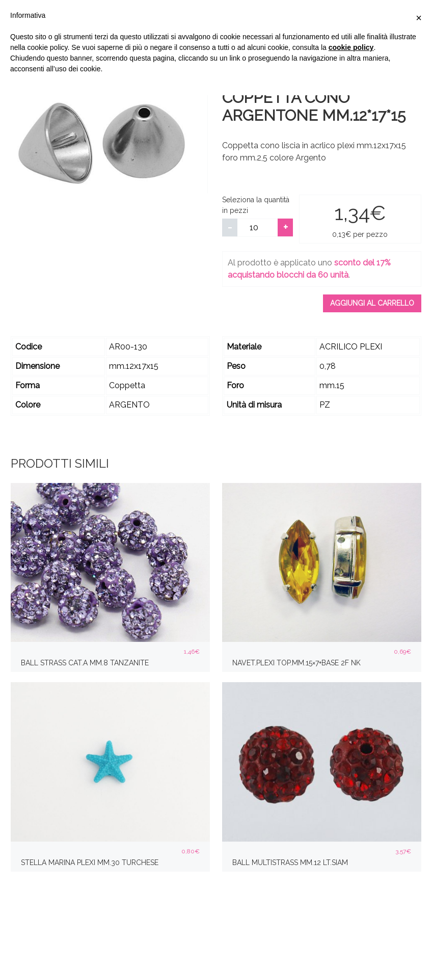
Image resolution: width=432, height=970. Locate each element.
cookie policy (351, 47)
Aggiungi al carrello (372, 303)
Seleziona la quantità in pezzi (255, 205)
